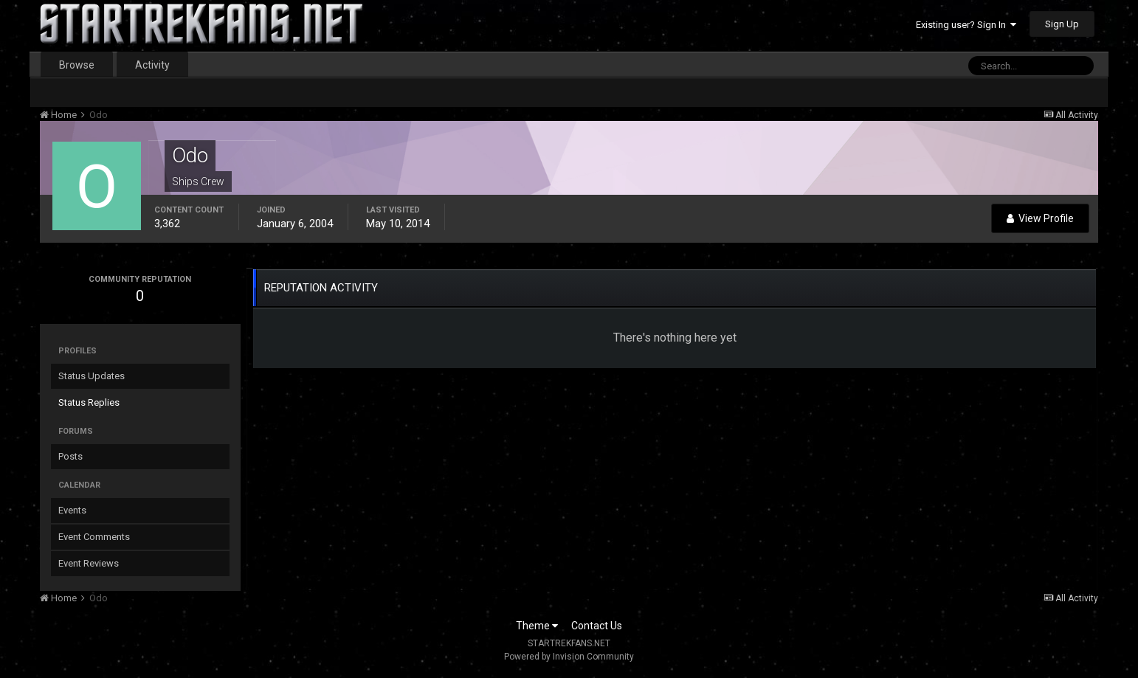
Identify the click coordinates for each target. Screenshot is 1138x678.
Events (72, 510)
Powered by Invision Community (569, 656)
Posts (70, 456)
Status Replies (89, 402)
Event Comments (94, 536)
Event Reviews (88, 563)
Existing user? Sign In (966, 24)
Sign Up (1062, 24)
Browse (76, 65)
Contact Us (596, 626)
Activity (152, 65)
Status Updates (91, 375)
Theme (537, 626)
